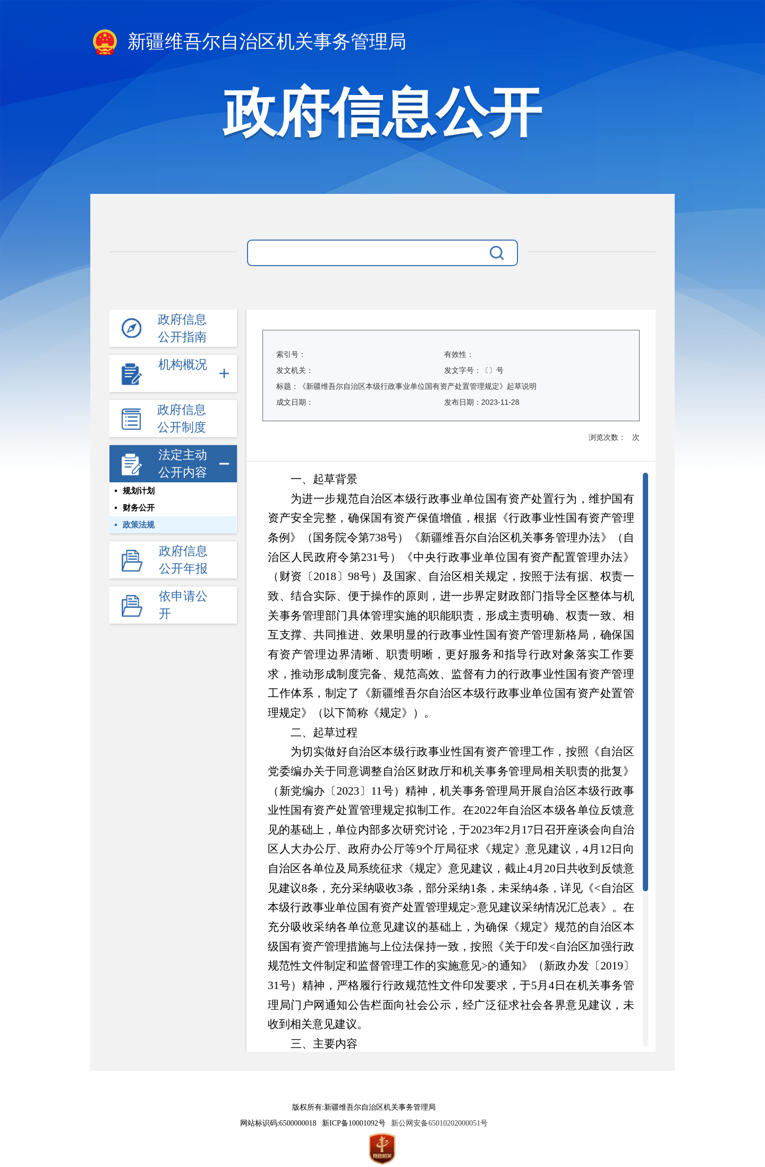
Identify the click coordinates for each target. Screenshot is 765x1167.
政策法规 (139, 525)
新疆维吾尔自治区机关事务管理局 (248, 43)
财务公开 (139, 508)
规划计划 (139, 491)
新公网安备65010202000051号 (437, 1123)
